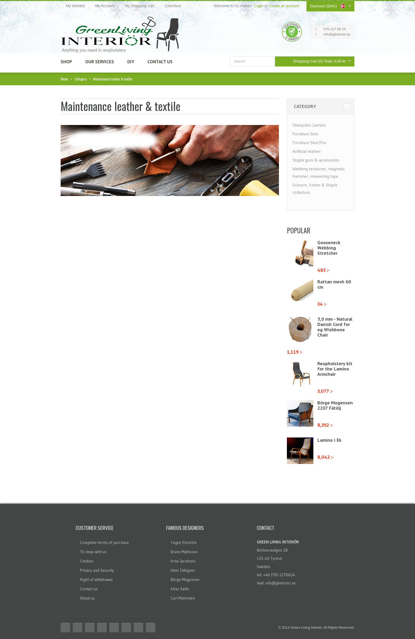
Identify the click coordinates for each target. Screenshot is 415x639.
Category (81, 79)
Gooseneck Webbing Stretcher (328, 247)
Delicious (102, 627)
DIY (130, 62)
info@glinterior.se (336, 34)
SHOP (66, 62)
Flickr (126, 627)
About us (87, 598)
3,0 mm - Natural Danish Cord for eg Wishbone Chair (334, 327)
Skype (138, 627)
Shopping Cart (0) (316, 61)
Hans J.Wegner (182, 570)
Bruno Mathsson (184, 551)
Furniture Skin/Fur (309, 142)
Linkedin (114, 627)
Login (258, 6)
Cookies (86, 561)
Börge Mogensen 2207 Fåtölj (335, 405)
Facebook (65, 627)
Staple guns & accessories (315, 160)
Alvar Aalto (179, 588)
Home (64, 79)
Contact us (89, 588)
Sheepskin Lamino (309, 125)
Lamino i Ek (329, 440)
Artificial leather (306, 151)
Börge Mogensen (184, 579)
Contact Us (160, 62)
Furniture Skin (305, 133)
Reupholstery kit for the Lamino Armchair (334, 368)
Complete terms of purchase (104, 542)
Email (150, 627)
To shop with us (93, 551)
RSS (89, 627)
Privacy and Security (97, 570)
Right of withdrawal (96, 579)
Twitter (77, 627)
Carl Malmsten (182, 598)
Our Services (99, 62)
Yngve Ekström (183, 542)
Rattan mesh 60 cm (334, 284)
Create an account (284, 6)
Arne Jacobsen (182, 561)
